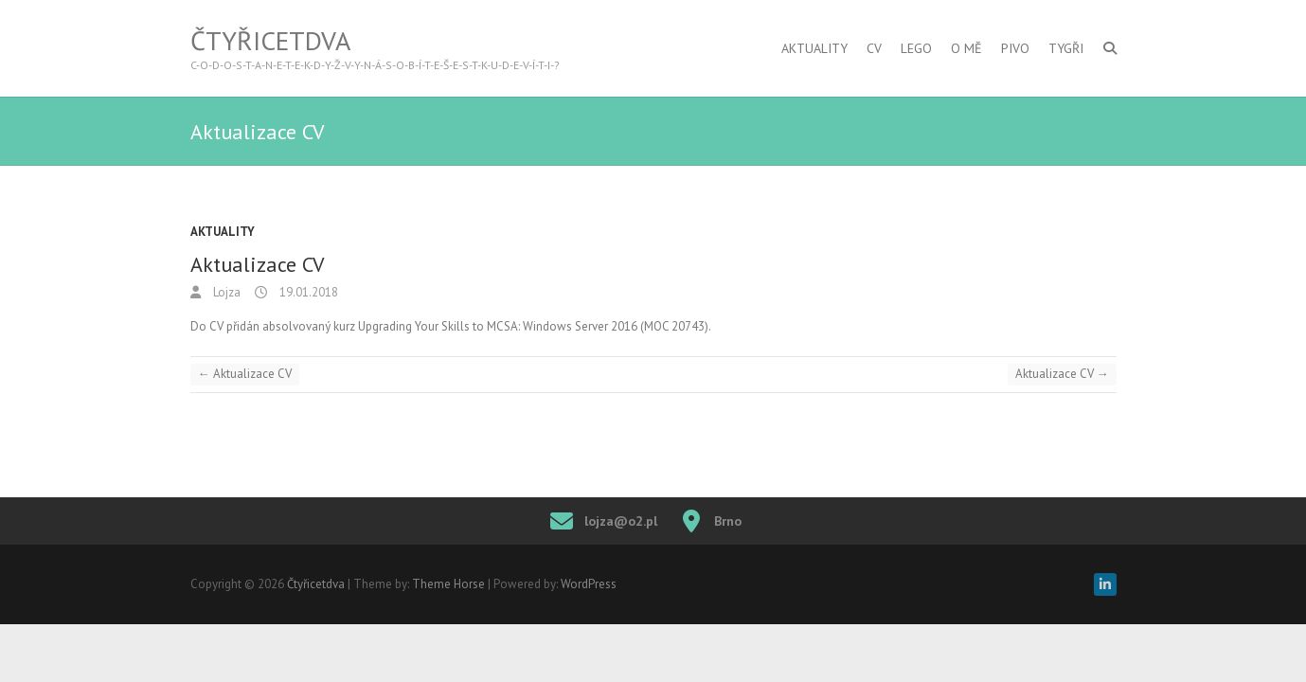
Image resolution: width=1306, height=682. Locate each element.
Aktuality (814, 48)
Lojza (225, 292)
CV (874, 48)
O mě (966, 48)
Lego (916, 48)
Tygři (1065, 48)
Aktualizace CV (245, 374)
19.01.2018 (307, 292)
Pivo (1015, 48)
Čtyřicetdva (270, 41)
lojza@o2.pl (620, 520)
